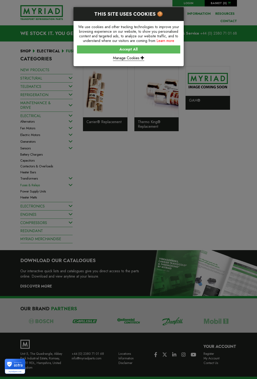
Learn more (165, 40)
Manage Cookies (128, 58)
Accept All (128, 49)
